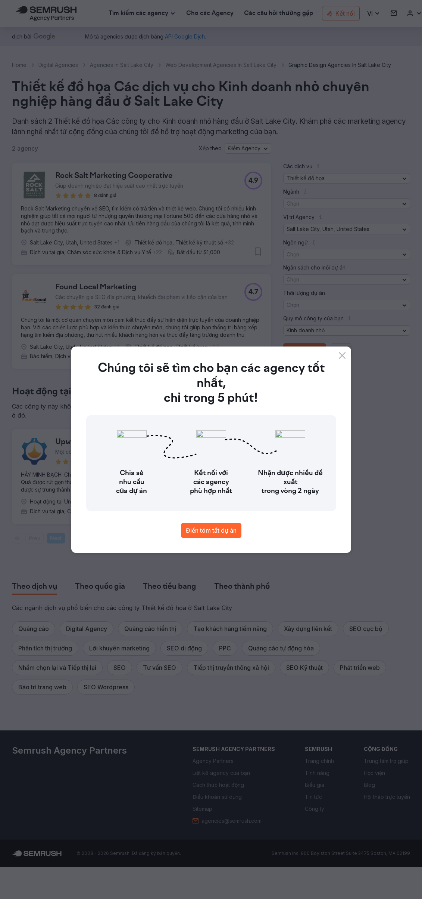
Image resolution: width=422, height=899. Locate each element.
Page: (78, 538)
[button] (373, 14)
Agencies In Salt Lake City (121, 65)
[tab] (34, 586)
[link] (210, 13)
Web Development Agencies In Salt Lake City (220, 65)
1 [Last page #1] (123, 538)
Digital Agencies (58, 65)
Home (19, 65)
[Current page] (99, 538)
